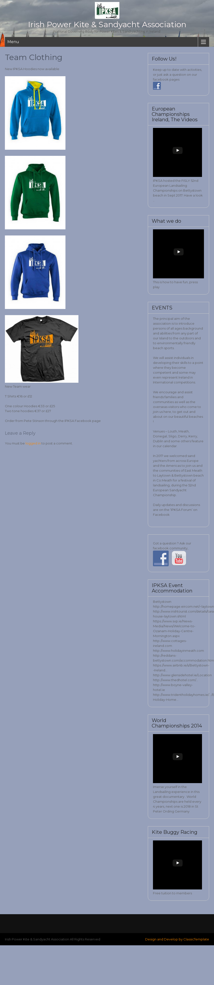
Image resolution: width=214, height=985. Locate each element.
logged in (33, 443)
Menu (13, 41)
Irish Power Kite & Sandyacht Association (107, 24)
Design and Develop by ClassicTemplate (177, 939)
